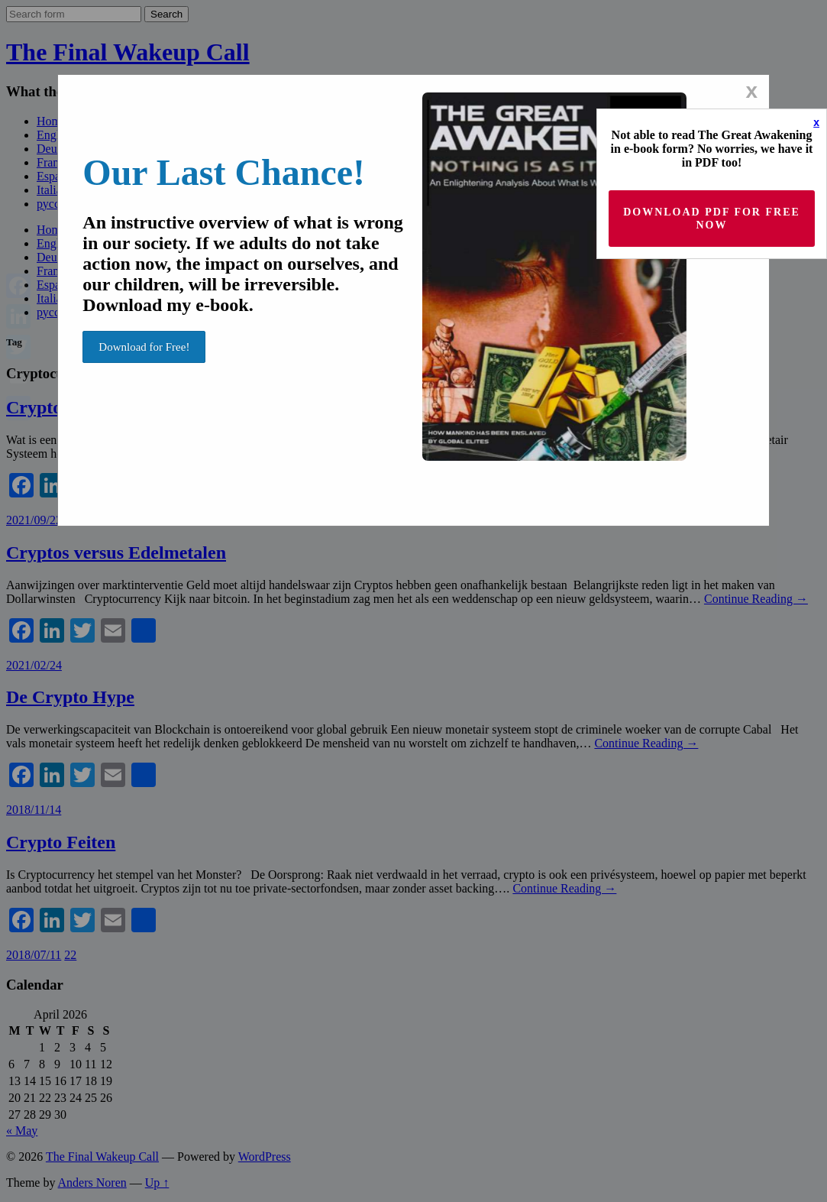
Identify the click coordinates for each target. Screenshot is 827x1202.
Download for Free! (144, 347)
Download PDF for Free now (711, 218)
